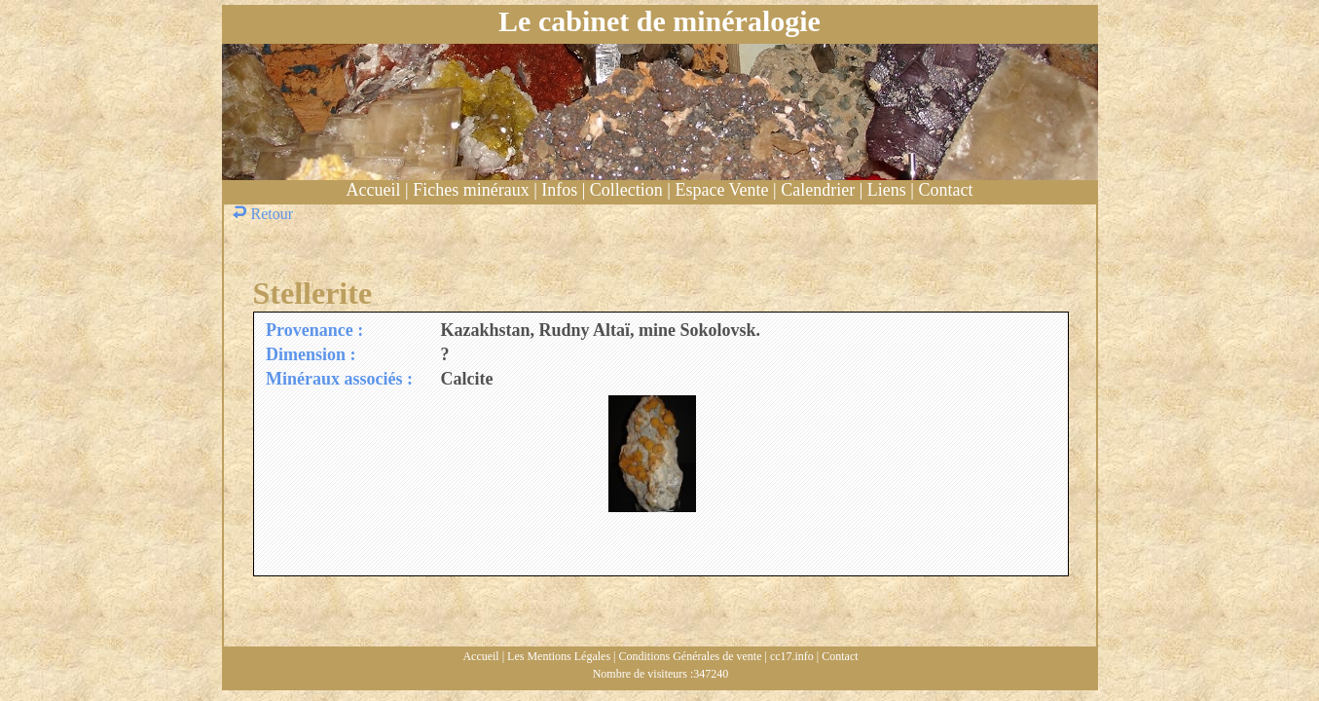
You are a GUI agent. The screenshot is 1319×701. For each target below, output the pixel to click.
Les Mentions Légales (558, 656)
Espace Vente (721, 190)
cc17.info (792, 656)
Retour (265, 213)
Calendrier (818, 190)
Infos (559, 190)
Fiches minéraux (471, 190)
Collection (626, 190)
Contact (945, 190)
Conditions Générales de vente (690, 656)
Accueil (374, 190)
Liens (886, 190)
